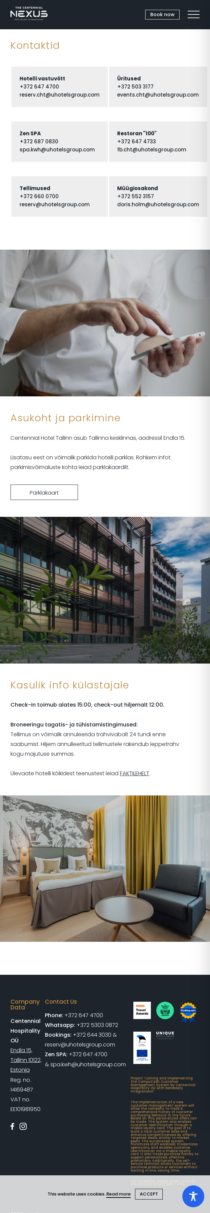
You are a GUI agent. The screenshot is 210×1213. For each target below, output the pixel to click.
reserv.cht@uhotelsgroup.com (60, 94)
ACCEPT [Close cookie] (149, 1194)
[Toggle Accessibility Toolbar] (193, 1196)
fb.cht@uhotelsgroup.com (151, 149)
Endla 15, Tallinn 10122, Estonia (26, 1060)
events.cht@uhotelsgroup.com (158, 94)
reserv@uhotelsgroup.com (55, 204)
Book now (162, 14)
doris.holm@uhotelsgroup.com (158, 204)
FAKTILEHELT (134, 773)
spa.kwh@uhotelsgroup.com (57, 149)
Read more (118, 1194)
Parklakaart (44, 493)
